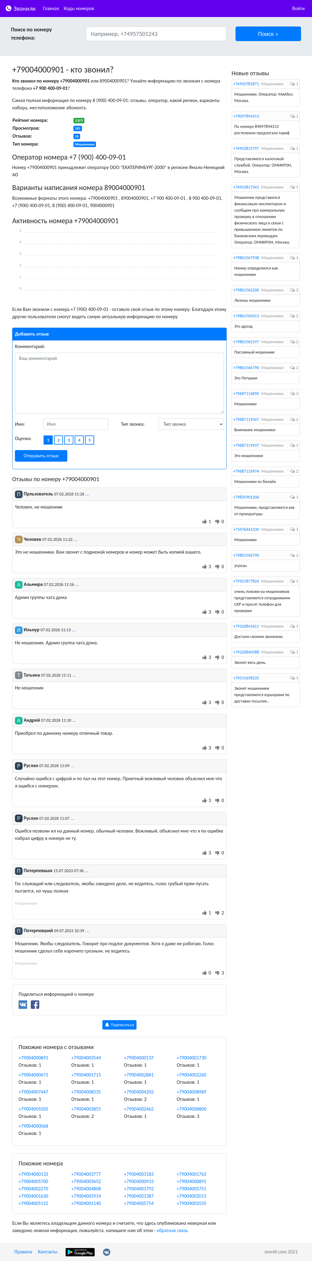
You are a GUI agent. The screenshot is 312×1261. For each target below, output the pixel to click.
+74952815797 (246, 148)
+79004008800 (191, 1109)
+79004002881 (139, 1075)
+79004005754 (139, 1203)
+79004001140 (86, 1203)
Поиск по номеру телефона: (31, 33)
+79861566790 (246, 367)
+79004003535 (191, 1203)
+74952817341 (246, 187)
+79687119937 (246, 445)
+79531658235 (246, 678)
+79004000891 (33, 1058)
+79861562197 (246, 341)
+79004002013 (191, 1196)
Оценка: (23, 438)
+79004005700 (33, 1181)
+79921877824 (246, 581)
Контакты (48, 1252)
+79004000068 (33, 1126)
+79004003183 (139, 1174)
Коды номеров (79, 8)
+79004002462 (139, 1109)
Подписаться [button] (119, 1024)
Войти (298, 8)
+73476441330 (246, 529)
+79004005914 (86, 1196)
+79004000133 (33, 1174)
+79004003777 (86, 1174)
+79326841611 (246, 626)
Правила (23, 1252)
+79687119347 (246, 419)
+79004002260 (191, 1075)
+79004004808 (86, 1189)
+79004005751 (191, 1189)
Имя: (20, 424)
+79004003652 (86, 1181)
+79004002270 (33, 1189)
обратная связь (172, 1230)
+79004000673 (33, 1075)
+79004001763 (191, 1174)
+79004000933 (139, 1181)
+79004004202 (139, 1092)
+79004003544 (86, 1058)
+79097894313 (246, 116)
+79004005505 (33, 1109)
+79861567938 (246, 257)
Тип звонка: (133, 424)
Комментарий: (30, 346)
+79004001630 (33, 1196)
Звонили (20, 8)
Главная (51, 8)
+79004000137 (139, 1058)
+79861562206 (246, 290)
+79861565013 (246, 316)
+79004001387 (139, 1196)
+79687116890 (246, 393)
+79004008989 (191, 1092)
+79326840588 (246, 652)
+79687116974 (246, 471)
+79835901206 (246, 497)
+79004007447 (33, 1092)
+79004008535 (86, 1092)
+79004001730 (191, 1058)
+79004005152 (33, 1203)
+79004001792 (139, 1189)
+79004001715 (86, 1075)
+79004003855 (86, 1109)
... (87, 494)
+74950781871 (246, 83)
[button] (268, 33)
